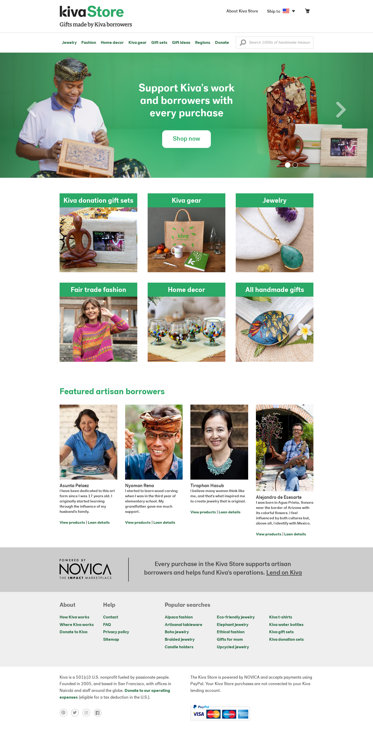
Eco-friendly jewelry (236, 617)
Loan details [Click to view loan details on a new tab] (99, 523)
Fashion (88, 43)
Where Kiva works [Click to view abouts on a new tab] (77, 625)
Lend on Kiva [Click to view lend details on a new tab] (284, 573)
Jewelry (69, 43)
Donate (222, 43)
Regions (202, 43)
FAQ (107, 625)
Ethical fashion (231, 632)
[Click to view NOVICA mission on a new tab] (85, 570)
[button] (243, 44)
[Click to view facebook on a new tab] (99, 713)
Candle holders (179, 647)
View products (72, 523)
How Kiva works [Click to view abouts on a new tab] (74, 617)
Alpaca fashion (179, 617)
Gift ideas (181, 43)
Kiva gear (137, 43)
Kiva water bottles (286, 625)
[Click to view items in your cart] (307, 12)
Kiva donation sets (286, 640)
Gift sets (159, 43)
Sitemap (111, 640)
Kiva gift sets (281, 632)
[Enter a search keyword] (274, 43)
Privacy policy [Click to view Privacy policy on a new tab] (116, 632)
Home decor (112, 43)
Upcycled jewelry (233, 647)
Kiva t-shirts (280, 617)
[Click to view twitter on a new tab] (76, 713)
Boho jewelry (177, 632)
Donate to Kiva (73, 632)
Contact (110, 617)
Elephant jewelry (232, 625)
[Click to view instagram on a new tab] (88, 713)
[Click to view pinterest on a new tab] (65, 713)
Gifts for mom (230, 640)
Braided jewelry (180, 640)
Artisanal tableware (183, 625)
